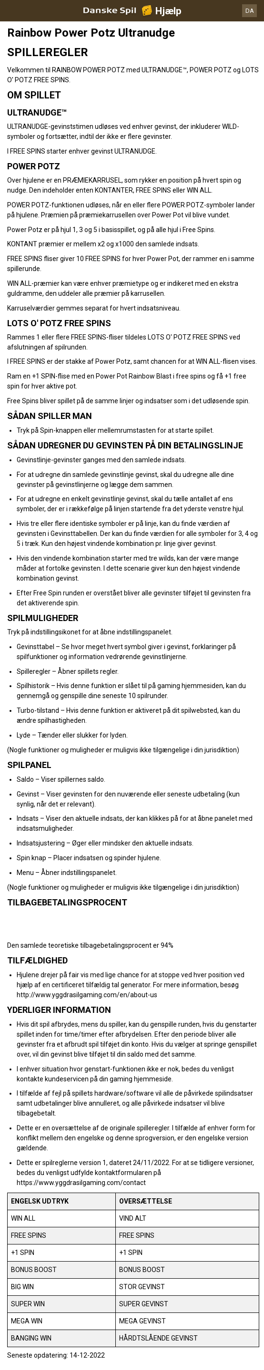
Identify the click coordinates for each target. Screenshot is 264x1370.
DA (249, 10)
